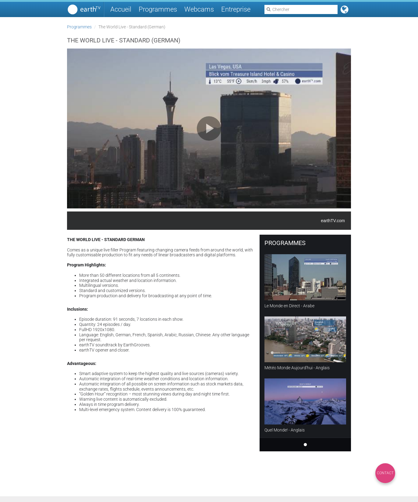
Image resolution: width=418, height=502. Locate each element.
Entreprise (235, 9)
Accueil (120, 9)
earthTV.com (333, 220)
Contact (385, 473)
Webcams (199, 9)
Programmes (158, 9)
